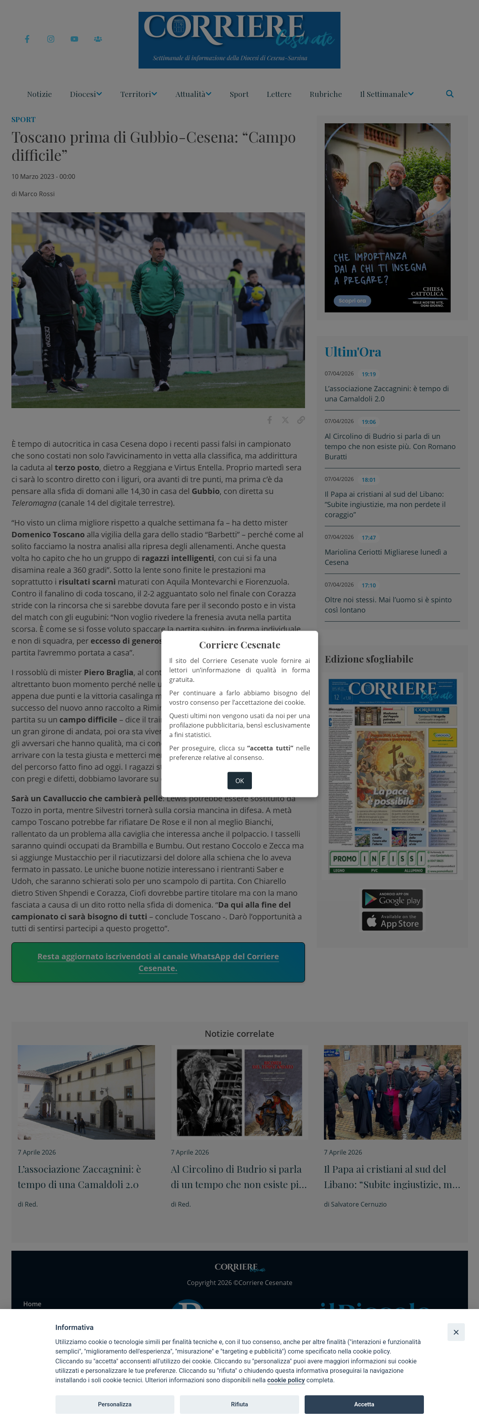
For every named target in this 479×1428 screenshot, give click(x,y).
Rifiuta (239, 1404)
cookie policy (286, 1380)
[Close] (456, 1332)
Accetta (364, 1404)
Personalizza (114, 1404)
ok (239, 780)
